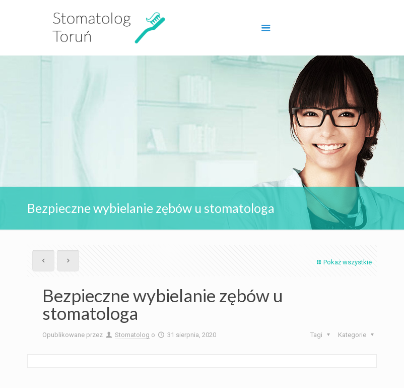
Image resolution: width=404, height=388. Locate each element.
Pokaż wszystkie (343, 262)
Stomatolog (132, 335)
